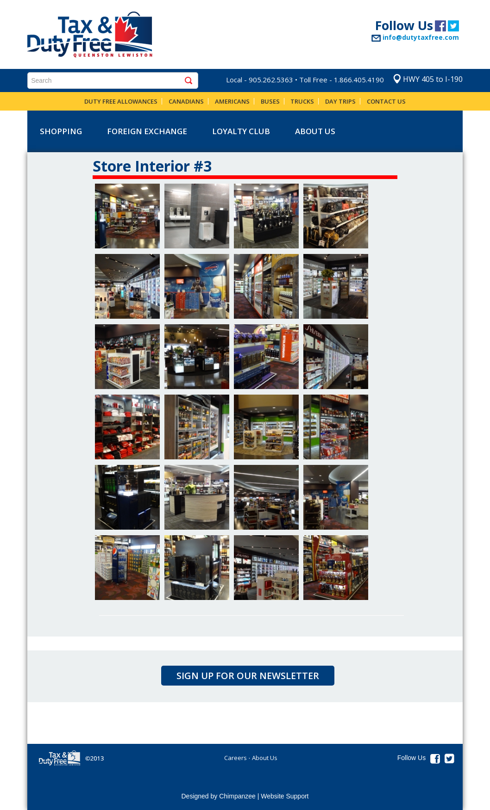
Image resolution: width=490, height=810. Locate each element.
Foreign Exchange (147, 131)
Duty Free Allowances (120, 101)
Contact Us (386, 101)
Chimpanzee (237, 796)
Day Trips (340, 101)
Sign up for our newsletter (247, 675)
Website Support (284, 796)
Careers (235, 758)
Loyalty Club (241, 131)
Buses (270, 101)
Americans (232, 101)
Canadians (186, 101)
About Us (315, 131)
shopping (61, 131)
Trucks (302, 101)
